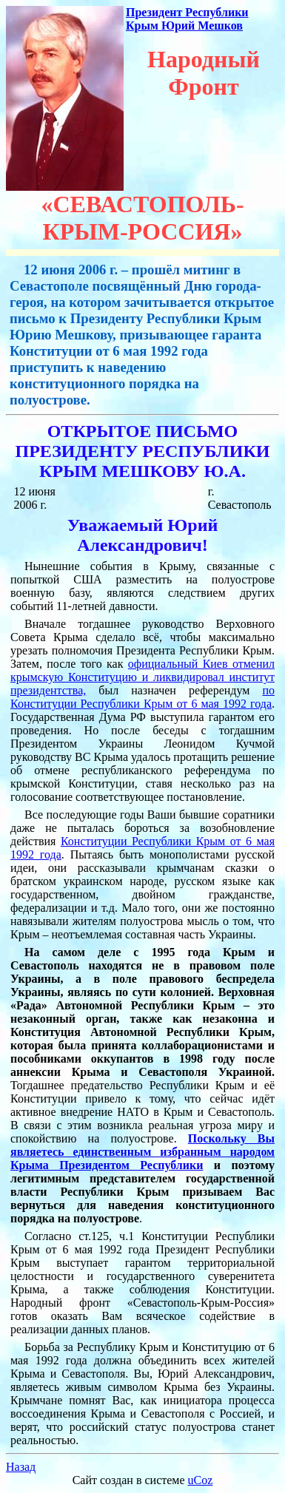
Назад (21, 1466)
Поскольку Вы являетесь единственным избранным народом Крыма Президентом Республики (142, 1151)
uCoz (200, 1480)
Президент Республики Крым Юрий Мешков (187, 19)
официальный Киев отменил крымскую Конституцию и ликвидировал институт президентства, (142, 677)
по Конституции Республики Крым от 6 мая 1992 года (142, 697)
